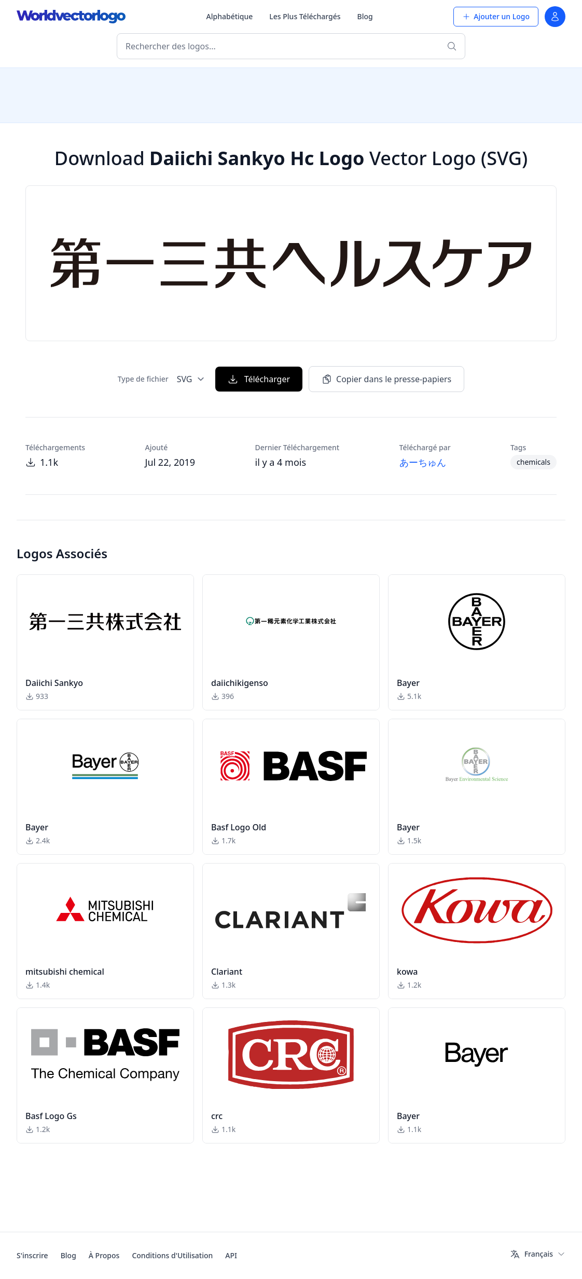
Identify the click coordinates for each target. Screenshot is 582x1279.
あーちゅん (422, 462)
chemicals (533, 462)
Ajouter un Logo (496, 16)
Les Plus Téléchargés (304, 16)
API (231, 1255)
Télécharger (259, 379)
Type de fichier (143, 379)
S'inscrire (32, 1255)
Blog (365, 16)
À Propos (104, 1255)
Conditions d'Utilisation (172, 1255)
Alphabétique (229, 16)
